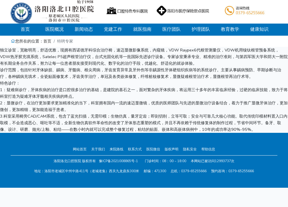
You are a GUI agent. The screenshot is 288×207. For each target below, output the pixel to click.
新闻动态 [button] (84, 29)
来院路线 (116, 149)
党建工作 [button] (113, 29)
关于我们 (98, 149)
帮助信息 (208, 149)
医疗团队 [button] (171, 29)
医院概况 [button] (54, 29)
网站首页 (80, 149)
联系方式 (135, 149)
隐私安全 (190, 149)
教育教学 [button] (230, 29)
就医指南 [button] (142, 29)
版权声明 (171, 149)
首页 (30, 29)
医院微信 (153, 149)
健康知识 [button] (259, 29)
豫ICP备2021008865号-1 (118, 161)
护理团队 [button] (201, 29)
